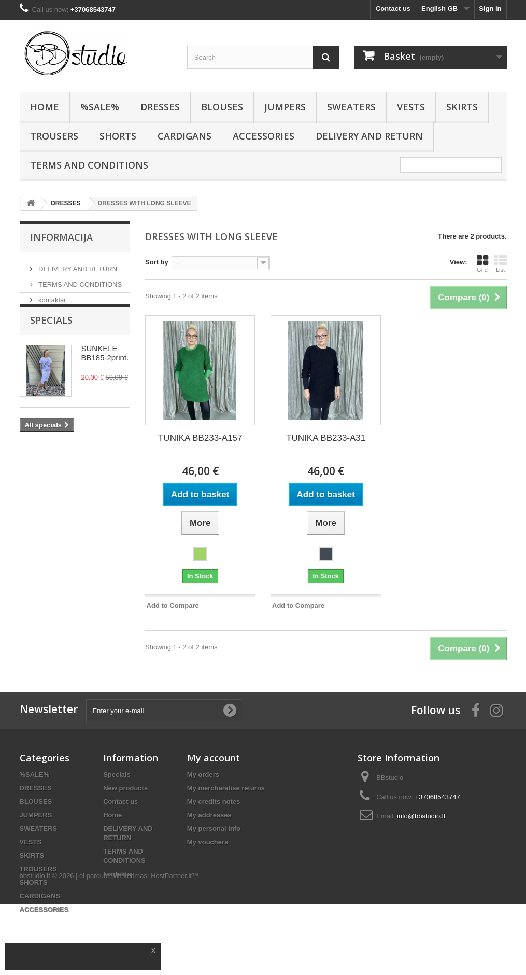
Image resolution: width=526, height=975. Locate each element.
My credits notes (213, 801)
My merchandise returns (226, 788)
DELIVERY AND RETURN (369, 136)
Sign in (490, 8)
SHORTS (117, 136)
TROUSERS (54, 136)
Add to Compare (173, 605)
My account (213, 757)
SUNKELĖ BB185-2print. (105, 368)
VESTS (411, 107)
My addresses (209, 815)
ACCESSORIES (263, 136)
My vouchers (207, 842)
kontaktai (51, 296)
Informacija (61, 237)
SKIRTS (462, 107)
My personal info (213, 828)
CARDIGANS (184, 136)
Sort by (156, 262)
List (500, 263)
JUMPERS (285, 107)
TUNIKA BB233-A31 (325, 438)
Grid (482, 263)
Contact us (393, 8)
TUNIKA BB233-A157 (200, 438)
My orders (203, 774)
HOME (44, 107)
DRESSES (160, 107)
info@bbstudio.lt (421, 816)
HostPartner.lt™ (174, 947)
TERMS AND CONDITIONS (89, 165)
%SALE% (99, 107)
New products (125, 788)
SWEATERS (351, 107)
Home (112, 815)
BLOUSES (222, 107)
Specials (51, 335)
